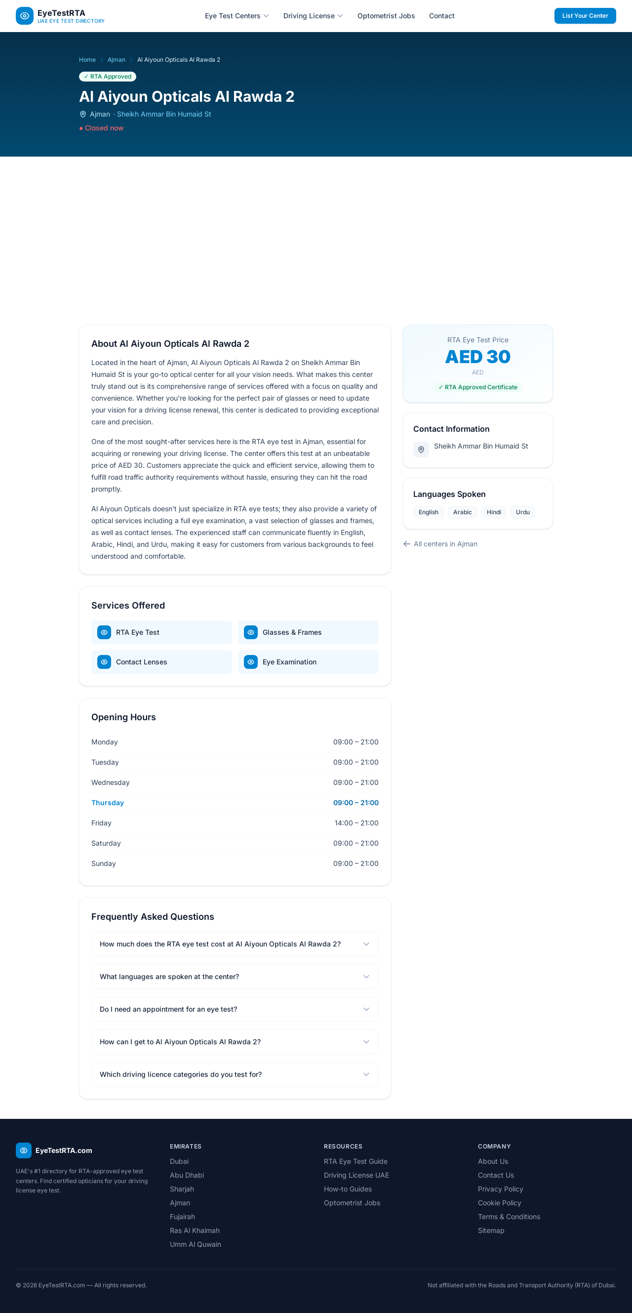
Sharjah (182, 1189)
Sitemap (491, 1230)
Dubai (179, 1161)
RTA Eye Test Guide (356, 1161)
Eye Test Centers (237, 15)
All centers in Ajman (440, 543)
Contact (442, 15)
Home (87, 59)
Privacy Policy (500, 1189)
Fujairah (182, 1216)
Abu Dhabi (187, 1175)
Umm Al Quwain (195, 1244)
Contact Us (496, 1175)
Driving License (313, 15)
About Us (493, 1161)
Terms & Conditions (509, 1216)
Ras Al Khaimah (195, 1230)
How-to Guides (348, 1189)
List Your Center (585, 15)
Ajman (116, 59)
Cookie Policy (499, 1202)
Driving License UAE (356, 1175)
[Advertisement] (316, 231)
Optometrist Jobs (386, 15)
